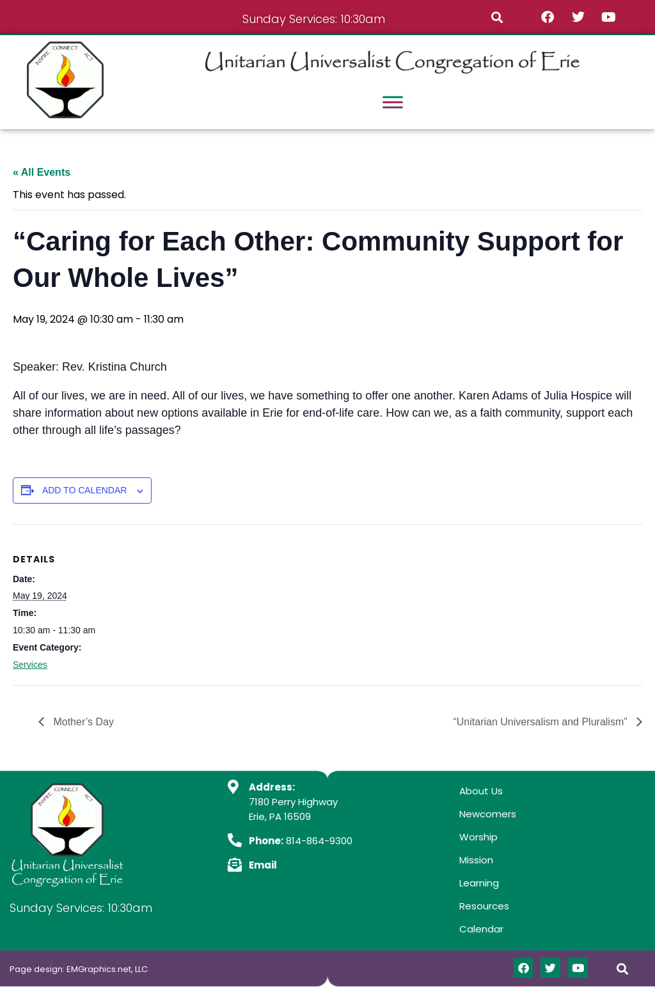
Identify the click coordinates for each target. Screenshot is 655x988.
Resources (484, 906)
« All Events (41, 172)
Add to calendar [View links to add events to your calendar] (84, 490)
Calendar (481, 929)
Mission (476, 860)
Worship (478, 837)
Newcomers (487, 814)
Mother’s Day (82, 721)
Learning (479, 883)
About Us (481, 791)
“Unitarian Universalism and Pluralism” (541, 721)
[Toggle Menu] (393, 102)
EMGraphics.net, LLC (107, 969)
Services (30, 665)
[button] (496, 16)
